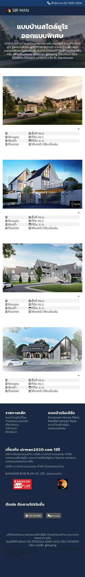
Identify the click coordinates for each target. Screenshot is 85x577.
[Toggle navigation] (73, 10)
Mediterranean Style (62, 421)
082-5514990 (33, 515)
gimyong (51, 54)
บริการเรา (11, 428)
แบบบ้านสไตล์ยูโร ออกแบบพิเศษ (58, 426)
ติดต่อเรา (11, 432)
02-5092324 (35, 541)
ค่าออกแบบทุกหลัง (16, 421)
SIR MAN (17, 10)
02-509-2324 (72, 3)
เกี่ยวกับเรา (12, 424)
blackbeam (65, 58)
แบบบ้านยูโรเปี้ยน (16, 417)
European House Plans (64, 417)
